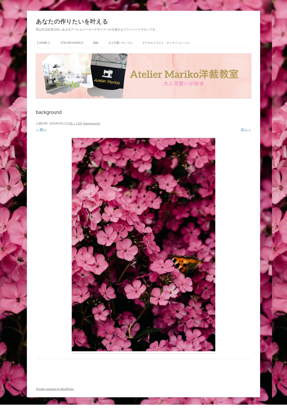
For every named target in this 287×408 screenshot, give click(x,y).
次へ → (246, 129)
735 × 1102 (75, 123)
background (91, 123)
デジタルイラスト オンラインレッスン (166, 42)
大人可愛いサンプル (120, 42)
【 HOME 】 (43, 42)
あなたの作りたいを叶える (72, 21)
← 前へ (41, 129)
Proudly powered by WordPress (55, 389)
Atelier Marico (72, 42)
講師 (95, 42)
